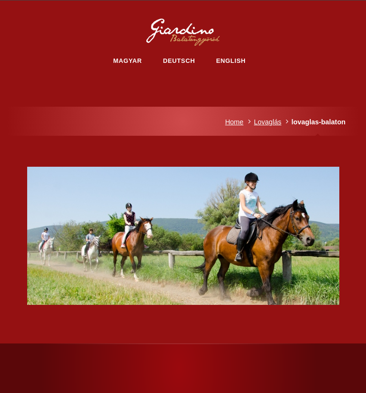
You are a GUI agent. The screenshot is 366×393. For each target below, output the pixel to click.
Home (234, 122)
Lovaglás (268, 122)
